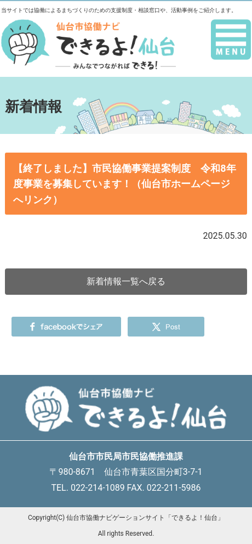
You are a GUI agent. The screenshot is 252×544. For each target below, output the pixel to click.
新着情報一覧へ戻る (126, 281)
